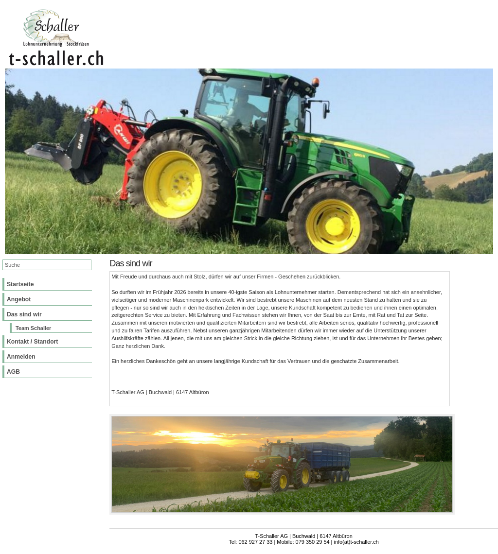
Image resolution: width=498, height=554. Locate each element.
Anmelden (21, 356)
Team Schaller (33, 328)
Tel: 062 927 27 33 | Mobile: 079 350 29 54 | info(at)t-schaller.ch (303, 542)
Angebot (19, 299)
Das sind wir (24, 314)
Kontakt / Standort (32, 341)
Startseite (20, 284)
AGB (13, 371)
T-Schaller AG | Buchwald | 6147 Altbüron (304, 536)
